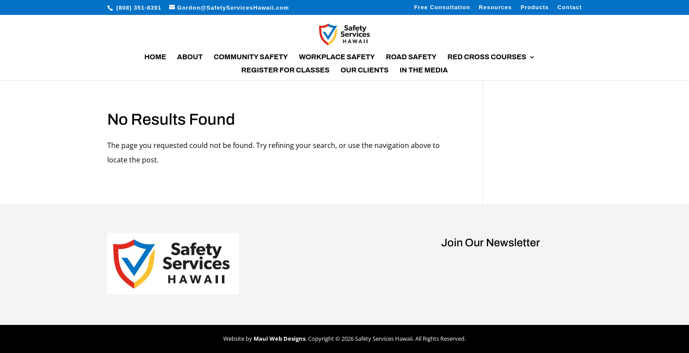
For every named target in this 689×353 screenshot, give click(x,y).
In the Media (423, 70)
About (190, 57)
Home (155, 57)
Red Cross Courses (486, 57)
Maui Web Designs (279, 338)
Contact (570, 7)
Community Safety (251, 57)
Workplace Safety (337, 57)
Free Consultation (442, 7)
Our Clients (365, 70)
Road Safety (411, 57)
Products (535, 7)
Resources (495, 7)
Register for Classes (285, 70)
